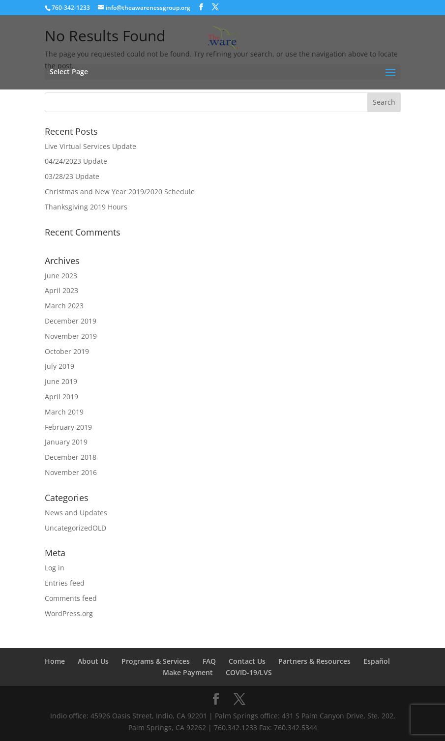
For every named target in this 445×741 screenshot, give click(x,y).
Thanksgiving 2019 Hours (86, 206)
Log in (54, 567)
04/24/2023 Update (76, 161)
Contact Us (247, 661)
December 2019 (70, 321)
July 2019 (59, 366)
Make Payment (188, 672)
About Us (93, 661)
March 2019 (64, 411)
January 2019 (66, 441)
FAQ (209, 661)
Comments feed (71, 598)
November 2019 (71, 336)
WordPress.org (69, 613)
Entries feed (65, 583)
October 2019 (67, 351)
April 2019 (61, 396)
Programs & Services (155, 661)
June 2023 (61, 275)
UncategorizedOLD (75, 528)
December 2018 (70, 457)
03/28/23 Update (72, 176)
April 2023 (61, 290)
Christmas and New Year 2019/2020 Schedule (120, 191)
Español (376, 661)
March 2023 (64, 305)
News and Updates (76, 512)
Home (55, 661)
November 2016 (71, 472)
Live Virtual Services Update (90, 146)
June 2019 (61, 381)
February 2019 (68, 427)
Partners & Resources (314, 661)
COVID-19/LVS (249, 672)
